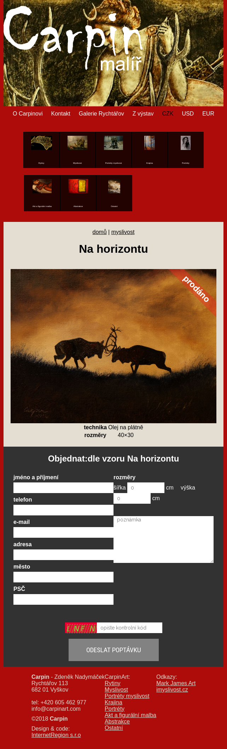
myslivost (123, 232)
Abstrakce (117, 722)
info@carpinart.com (56, 709)
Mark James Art (176, 683)
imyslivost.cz (172, 690)
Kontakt (60, 114)
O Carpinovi (27, 114)
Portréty (114, 709)
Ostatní (114, 728)
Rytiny (112, 683)
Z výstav (143, 114)
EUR (208, 114)
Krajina (113, 702)
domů (100, 232)
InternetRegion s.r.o (56, 735)
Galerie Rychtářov (101, 114)
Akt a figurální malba (130, 715)
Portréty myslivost (127, 696)
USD (188, 114)
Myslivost (116, 690)
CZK (167, 114)
